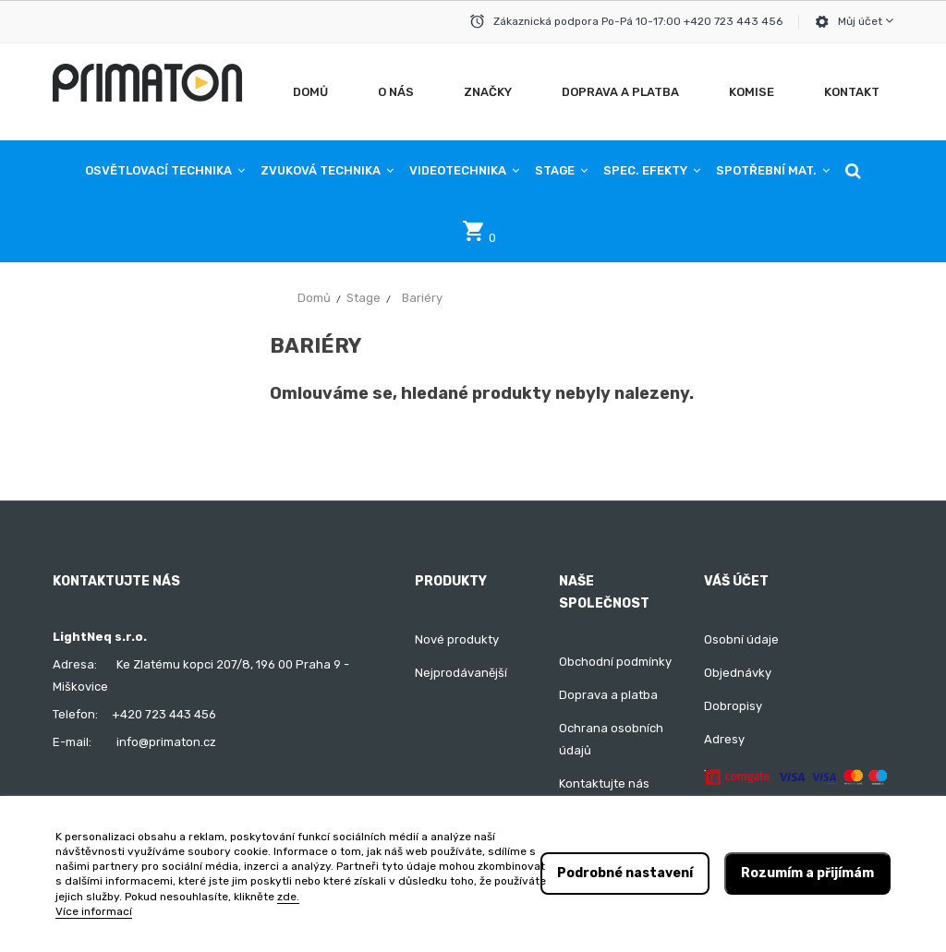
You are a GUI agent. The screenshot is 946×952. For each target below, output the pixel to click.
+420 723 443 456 (164, 714)
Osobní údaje (741, 639)
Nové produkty (457, 639)
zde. (288, 896)
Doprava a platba (608, 695)
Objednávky (737, 673)
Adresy (724, 739)
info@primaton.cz (166, 742)
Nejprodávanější (461, 673)
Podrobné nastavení (625, 873)
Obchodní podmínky (615, 662)
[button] (853, 171)
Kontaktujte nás (604, 783)
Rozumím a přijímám (807, 873)
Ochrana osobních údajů (611, 739)
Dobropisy (733, 706)
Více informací (93, 911)
